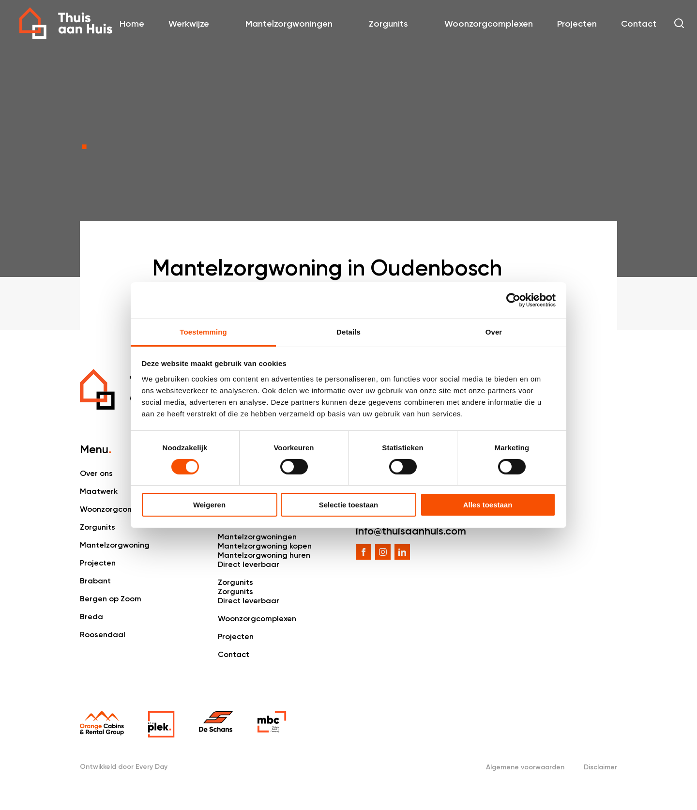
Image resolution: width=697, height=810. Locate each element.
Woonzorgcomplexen (488, 23)
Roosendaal (102, 634)
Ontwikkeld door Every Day (123, 767)
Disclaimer (600, 767)
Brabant (95, 580)
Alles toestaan (488, 505)
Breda (91, 616)
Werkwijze (188, 23)
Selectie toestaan (349, 505)
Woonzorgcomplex (115, 509)
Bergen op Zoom (110, 598)
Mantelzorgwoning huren (264, 555)
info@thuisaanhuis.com (411, 531)
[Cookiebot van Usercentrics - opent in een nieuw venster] (513, 300)
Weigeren (209, 505)
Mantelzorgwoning (115, 545)
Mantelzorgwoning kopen (265, 545)
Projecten (577, 23)
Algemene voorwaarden (525, 767)
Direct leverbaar (248, 564)
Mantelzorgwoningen (289, 23)
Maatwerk (99, 491)
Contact (638, 23)
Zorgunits (388, 23)
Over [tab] (493, 331)
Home (132, 23)
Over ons (96, 473)
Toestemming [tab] (203, 331)
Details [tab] (348, 331)
